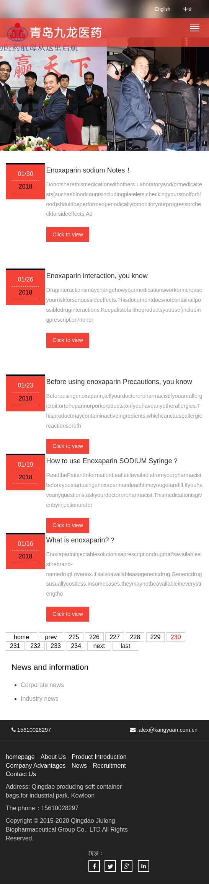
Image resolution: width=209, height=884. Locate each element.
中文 (188, 9)
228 (135, 637)
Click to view (67, 234)
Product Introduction (99, 757)
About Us (53, 757)
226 (94, 637)
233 (56, 646)
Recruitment (109, 765)
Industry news (40, 698)
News (79, 765)
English (162, 9)
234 (76, 646)
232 (35, 646)
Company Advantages (36, 765)
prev (51, 637)
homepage (20, 757)
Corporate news (42, 685)
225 (74, 637)
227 (114, 637)
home (21, 637)
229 (155, 637)
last (125, 646)
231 (15, 646)
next (99, 646)
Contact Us (21, 774)
